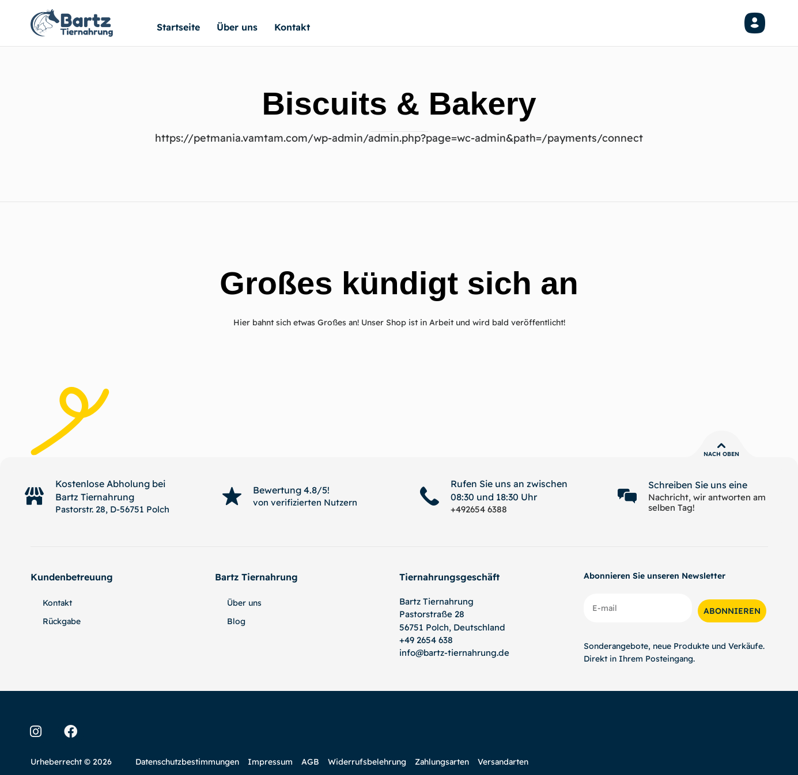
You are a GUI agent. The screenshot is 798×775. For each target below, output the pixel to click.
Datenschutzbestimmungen (187, 762)
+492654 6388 (479, 509)
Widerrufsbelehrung (367, 762)
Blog (236, 621)
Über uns (237, 27)
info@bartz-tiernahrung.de (454, 652)
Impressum (270, 762)
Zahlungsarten (442, 762)
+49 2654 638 (426, 640)
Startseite (178, 27)
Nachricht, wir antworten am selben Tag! (707, 502)
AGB (310, 762)
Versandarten (503, 762)
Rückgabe (62, 621)
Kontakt (292, 27)
